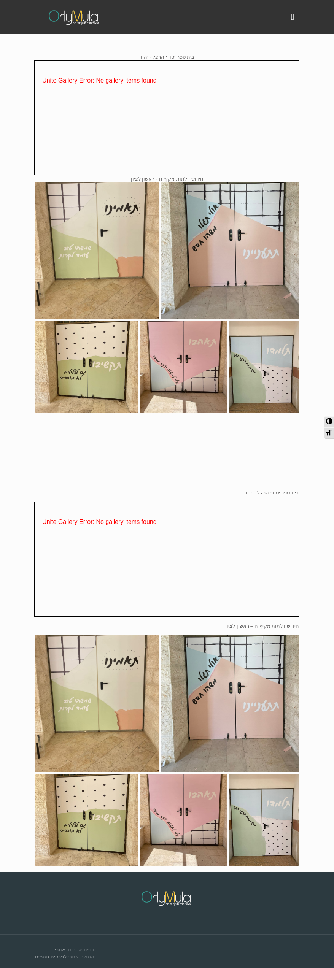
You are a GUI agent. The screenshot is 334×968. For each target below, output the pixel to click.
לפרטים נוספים (51, 957)
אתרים (58, 949)
